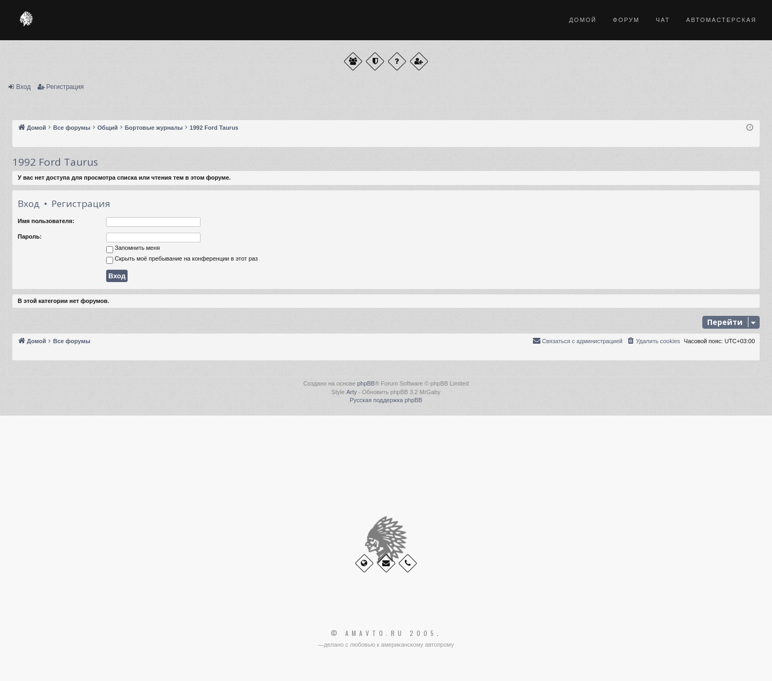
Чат (663, 20)
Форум (626, 20)
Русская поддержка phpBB (386, 400)
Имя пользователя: (46, 221)
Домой (583, 20)
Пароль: (30, 236)
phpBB (366, 383)
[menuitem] (653, 341)
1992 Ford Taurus (55, 162)
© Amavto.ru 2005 (384, 633)
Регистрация (65, 87)
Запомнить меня (133, 249)
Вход (23, 87)
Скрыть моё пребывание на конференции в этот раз (182, 259)
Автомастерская (721, 20)
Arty (351, 392)
